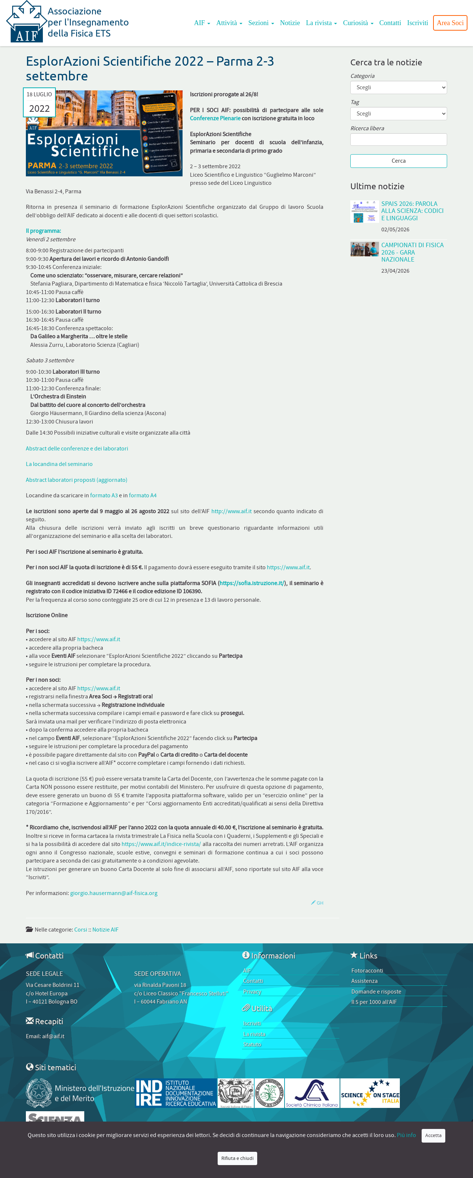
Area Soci (450, 23)
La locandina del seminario (59, 464)
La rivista (321, 23)
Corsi (80, 929)
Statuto (252, 1044)
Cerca (399, 161)
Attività (229, 23)
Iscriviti (417, 23)
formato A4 (143, 495)
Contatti (390, 23)
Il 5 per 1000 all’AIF (374, 1002)
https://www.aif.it (288, 567)
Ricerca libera (367, 128)
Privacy (252, 991)
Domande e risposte (376, 991)
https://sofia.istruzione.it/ (252, 583)
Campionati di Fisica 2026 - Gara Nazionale (412, 252)
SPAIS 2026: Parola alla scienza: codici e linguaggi (412, 211)
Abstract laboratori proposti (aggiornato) (76, 480)
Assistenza (364, 981)
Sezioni (261, 23)
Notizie (290, 23)
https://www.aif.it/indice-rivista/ (161, 844)
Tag (354, 102)
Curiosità (358, 23)
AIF (202, 23)
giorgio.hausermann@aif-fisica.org (113, 893)
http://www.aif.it (231, 511)
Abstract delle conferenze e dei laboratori (77, 448)
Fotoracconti (367, 970)
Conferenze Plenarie (215, 118)
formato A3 (104, 495)
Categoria (362, 76)
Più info (406, 1135)
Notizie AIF (105, 929)
